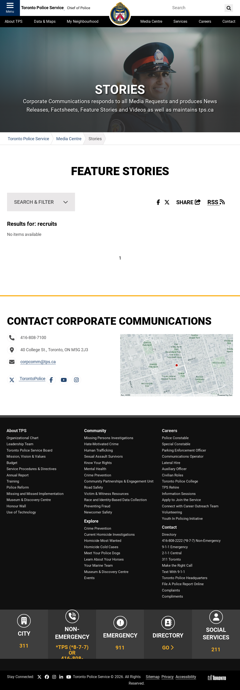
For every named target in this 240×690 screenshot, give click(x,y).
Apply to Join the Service (181, 500)
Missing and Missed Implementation (35, 494)
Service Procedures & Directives (31, 469)
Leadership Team (20, 444)
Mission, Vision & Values (26, 456)
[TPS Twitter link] (39, 677)
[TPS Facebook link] (47, 677)
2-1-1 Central (172, 553)
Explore (91, 521)
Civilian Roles (172, 475)
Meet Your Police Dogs (102, 553)
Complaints (171, 590)
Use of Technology (21, 512)
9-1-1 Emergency (175, 547)
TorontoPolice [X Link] (26, 378)
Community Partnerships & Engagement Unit (119, 481)
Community (95, 430)
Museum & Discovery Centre (29, 500)
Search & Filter (34, 202)
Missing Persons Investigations (108, 438)
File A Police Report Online (183, 584)
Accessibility (186, 677)
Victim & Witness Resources (106, 494)
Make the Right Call (177, 565)
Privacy (167, 677)
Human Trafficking (98, 450)
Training (13, 481)
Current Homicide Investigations (109, 534)
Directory (169, 534)
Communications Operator (182, 456)
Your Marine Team (98, 565)
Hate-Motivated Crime (101, 444)
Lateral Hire (171, 463)
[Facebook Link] (52, 378)
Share (188, 202)
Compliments (172, 596)
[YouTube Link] (65, 378)
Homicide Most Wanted (102, 541)
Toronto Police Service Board (29, 450)
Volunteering (172, 512)
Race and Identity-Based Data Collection (115, 500)
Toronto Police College (180, 481)
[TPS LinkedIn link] (61, 677)
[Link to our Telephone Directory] (168, 634)
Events (89, 578)
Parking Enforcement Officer (184, 450)
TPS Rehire (170, 487)
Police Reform (18, 487)
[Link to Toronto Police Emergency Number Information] (120, 634)
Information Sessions (179, 494)
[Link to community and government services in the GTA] (216, 634)
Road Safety (93, 487)
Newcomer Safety (98, 512)
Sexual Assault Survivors (103, 456)
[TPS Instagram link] (54, 677)
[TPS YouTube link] (68, 677)
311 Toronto (171, 559)
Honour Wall (16, 506)
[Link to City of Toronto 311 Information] (24, 634)
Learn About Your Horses (104, 559)
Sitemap (153, 677)
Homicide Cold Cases (101, 547)
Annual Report (18, 475)
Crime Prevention (97, 475)
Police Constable (175, 438)
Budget (12, 463)
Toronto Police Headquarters (184, 578)
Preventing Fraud (97, 506)
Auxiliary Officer (174, 469)
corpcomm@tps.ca (38, 361)
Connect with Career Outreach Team (190, 506)
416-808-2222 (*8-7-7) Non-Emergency (191, 541)
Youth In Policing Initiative (182, 519)
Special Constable (176, 444)
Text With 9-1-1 (173, 572)
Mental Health (95, 469)
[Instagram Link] (77, 378)
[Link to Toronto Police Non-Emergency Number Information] (72, 634)
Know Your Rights (98, 463)
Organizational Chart (22, 438)
